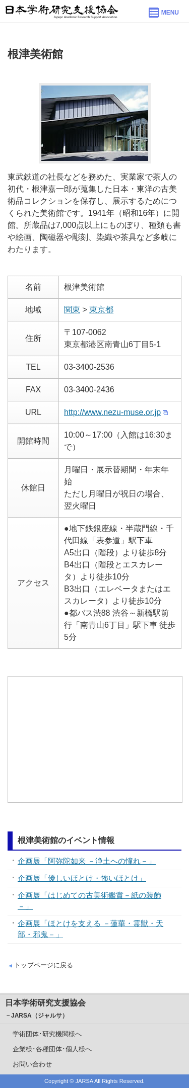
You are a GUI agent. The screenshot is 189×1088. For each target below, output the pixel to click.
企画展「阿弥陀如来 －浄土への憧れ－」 (87, 861)
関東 (72, 309)
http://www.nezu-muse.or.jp (112, 412)
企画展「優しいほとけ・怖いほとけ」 (82, 878)
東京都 (101, 309)
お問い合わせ (32, 1064)
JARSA (84, 1081)
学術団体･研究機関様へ (47, 1034)
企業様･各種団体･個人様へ (52, 1049)
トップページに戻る (43, 965)
